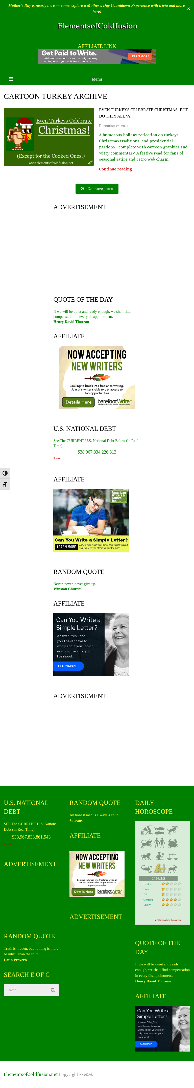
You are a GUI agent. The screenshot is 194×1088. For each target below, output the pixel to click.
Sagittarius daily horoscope (167, 920)
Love (146, 889)
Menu (97, 79)
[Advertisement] (96, 252)
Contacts (148, 899)
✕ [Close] (188, 9)
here (96, 11)
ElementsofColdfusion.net (31, 1074)
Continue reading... (116, 169)
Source (56, 458)
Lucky (147, 904)
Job (145, 894)
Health (147, 883)
